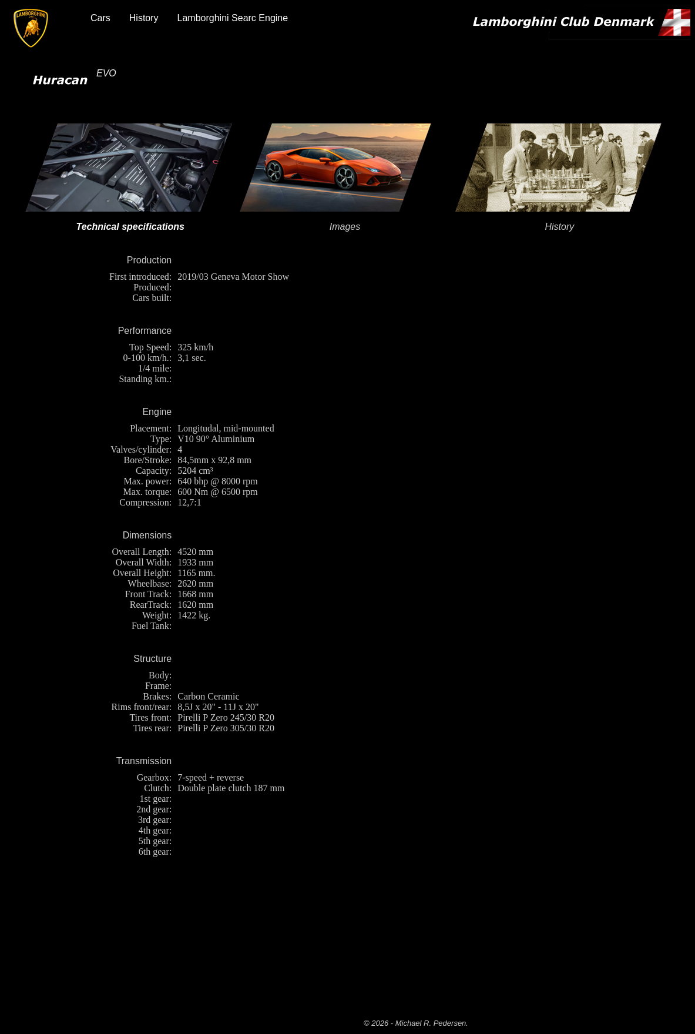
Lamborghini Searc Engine (232, 18)
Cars (100, 18)
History (144, 18)
